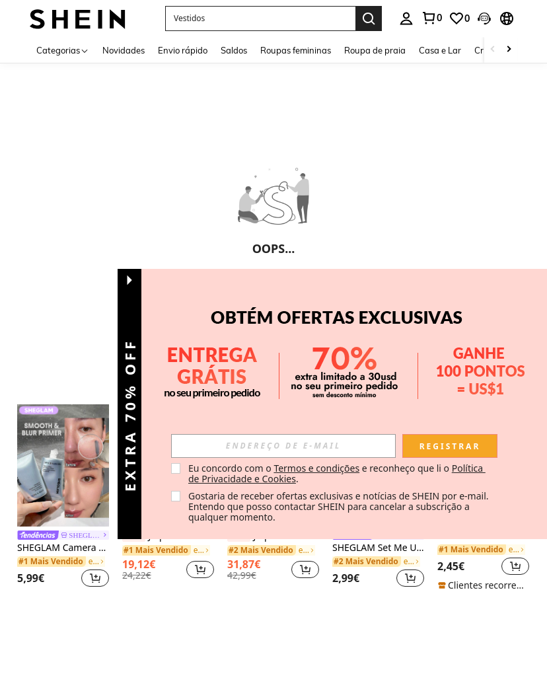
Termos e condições (316, 468)
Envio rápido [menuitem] (182, 50)
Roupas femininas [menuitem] (295, 50)
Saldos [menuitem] (234, 50)
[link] (431, 18)
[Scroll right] (508, 50)
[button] (260, 18)
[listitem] (63, 497)
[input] (283, 446)
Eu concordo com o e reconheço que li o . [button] (337, 473)
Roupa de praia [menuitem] (375, 50)
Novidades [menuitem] (123, 50)
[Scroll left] (492, 50)
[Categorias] (63, 50)
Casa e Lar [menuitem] (440, 50)
